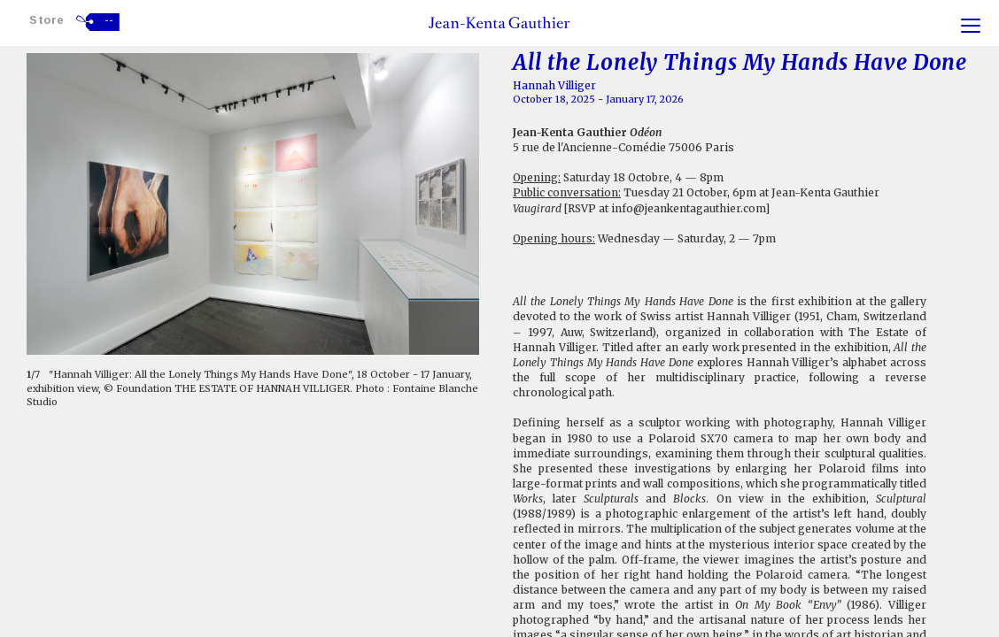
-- (109, 20)
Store (47, 20)
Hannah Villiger (554, 85)
